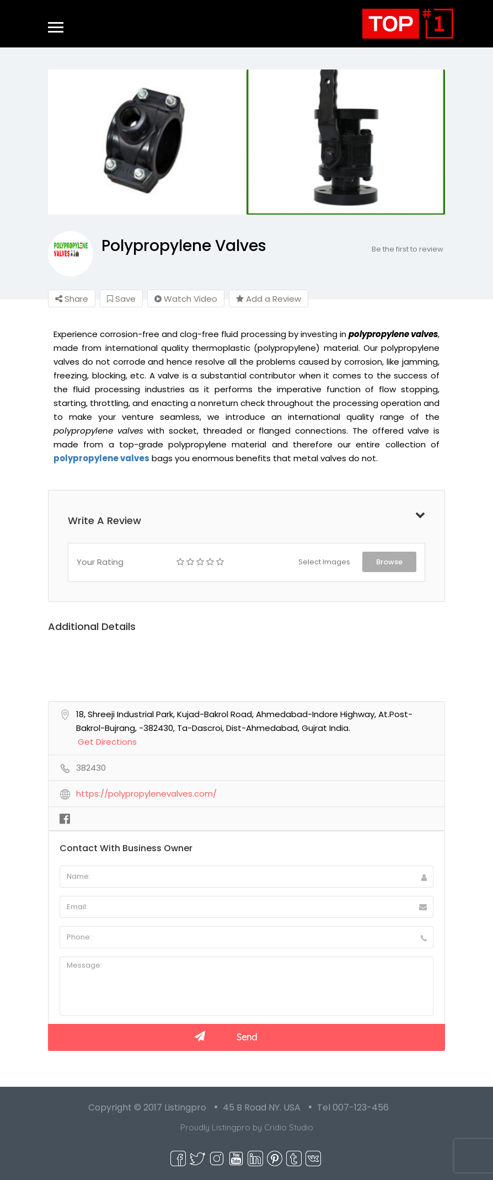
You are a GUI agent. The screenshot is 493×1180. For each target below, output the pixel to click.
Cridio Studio (288, 1127)
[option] (147, 142)
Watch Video (185, 299)
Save (121, 299)
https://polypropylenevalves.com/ (146, 793)
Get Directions (107, 741)
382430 (91, 767)
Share (71, 299)
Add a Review (268, 299)
